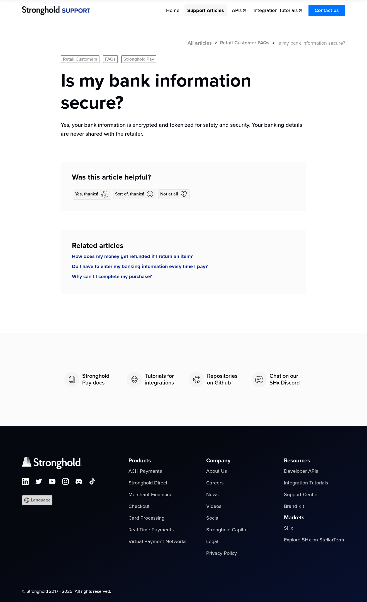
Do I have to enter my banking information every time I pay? (140, 266)
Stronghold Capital (226, 530)
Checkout (139, 506)
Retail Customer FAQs (244, 43)
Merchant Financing (150, 494)
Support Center (301, 494)
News (212, 494)
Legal (212, 541)
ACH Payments (145, 471)
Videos (213, 506)
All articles (200, 43)
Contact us (327, 10)
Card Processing (146, 518)
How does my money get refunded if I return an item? (132, 256)
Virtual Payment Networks (157, 541)
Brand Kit (294, 506)
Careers (214, 483)
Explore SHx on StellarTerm (314, 540)
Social (213, 518)
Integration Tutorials (306, 483)
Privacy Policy (221, 553)
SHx (288, 528)
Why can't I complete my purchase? (112, 276)
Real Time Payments (151, 530)
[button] (37, 500)
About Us (216, 471)
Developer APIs (301, 471)
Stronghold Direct (147, 483)
